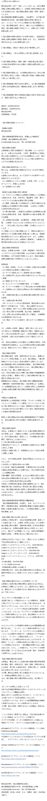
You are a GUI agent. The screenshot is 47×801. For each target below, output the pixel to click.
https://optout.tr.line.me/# (10, 775)
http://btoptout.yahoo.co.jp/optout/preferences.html (19, 750)
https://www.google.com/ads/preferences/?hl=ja (18, 734)
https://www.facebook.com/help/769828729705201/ (20, 767)
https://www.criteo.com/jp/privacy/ (13, 759)
